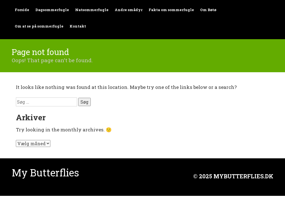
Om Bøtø (208, 9)
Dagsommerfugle (52, 9)
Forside (22, 9)
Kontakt (78, 26)
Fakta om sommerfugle (171, 9)
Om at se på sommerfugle (39, 26)
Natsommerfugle (92, 9)
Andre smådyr (128, 9)
